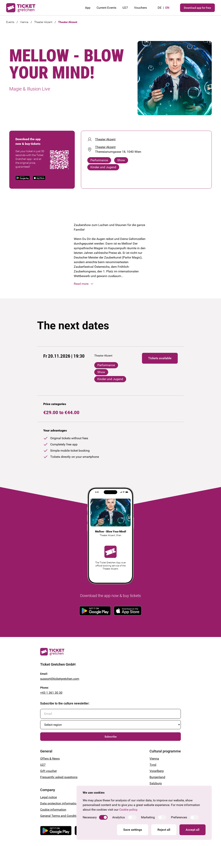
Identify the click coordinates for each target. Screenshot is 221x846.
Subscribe (111, 736)
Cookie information (53, 809)
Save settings (132, 830)
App (87, 7)
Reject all (163, 830)
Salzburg (156, 783)
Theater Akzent (43, 22)
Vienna (24, 22)
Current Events (106, 7)
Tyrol (153, 765)
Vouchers (140, 7)
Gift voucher (48, 771)
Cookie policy (128, 809)
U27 (125, 7)
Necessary (90, 817)
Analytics (118, 817)
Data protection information (59, 803)
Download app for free (197, 7)
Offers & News (50, 758)
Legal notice (48, 797)
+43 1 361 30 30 (51, 692)
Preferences (179, 817)
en (167, 7)
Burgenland (157, 777)
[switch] (103, 817)
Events (10, 22)
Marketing (148, 817)
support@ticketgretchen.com (59, 679)
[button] (110, 283)
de (160, 7)
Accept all (192, 830)
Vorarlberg (157, 771)
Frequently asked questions (58, 777)
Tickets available (160, 358)
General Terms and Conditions (60, 816)
